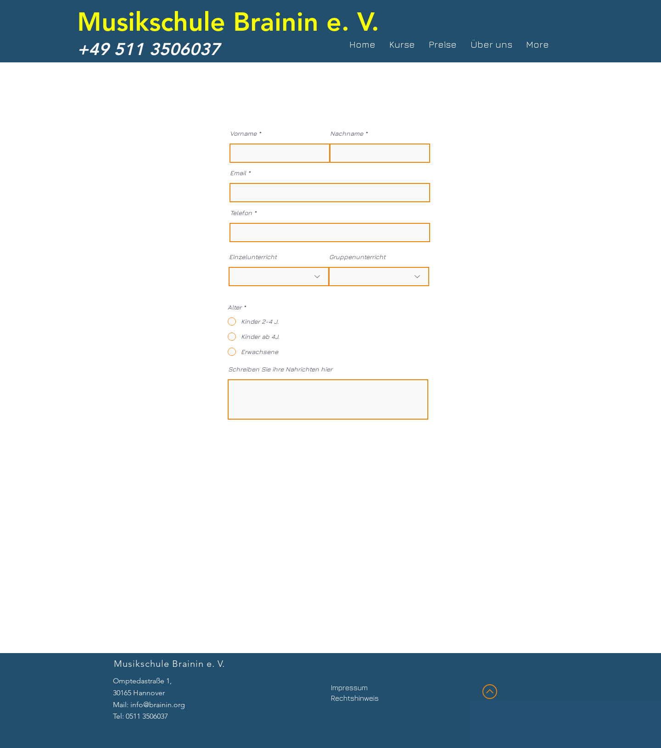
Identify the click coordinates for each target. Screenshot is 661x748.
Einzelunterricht (253, 257)
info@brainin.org (157, 704)
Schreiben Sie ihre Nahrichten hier (280, 369)
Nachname (346, 133)
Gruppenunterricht (357, 257)
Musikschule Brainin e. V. (228, 21)
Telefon (241, 213)
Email (238, 173)
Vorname (243, 133)
